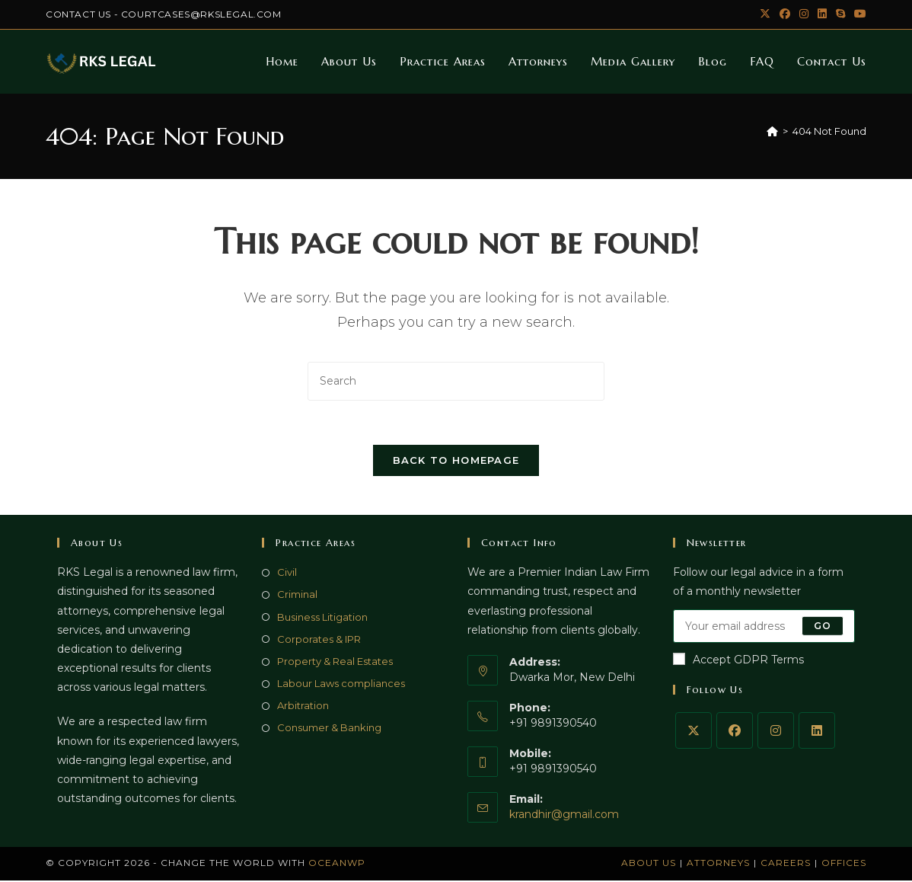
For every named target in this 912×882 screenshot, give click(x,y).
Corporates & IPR (319, 640)
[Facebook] (734, 732)
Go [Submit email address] (822, 627)
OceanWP (336, 864)
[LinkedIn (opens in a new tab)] (822, 14)
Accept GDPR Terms (738, 661)
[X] (693, 732)
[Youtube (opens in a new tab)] (858, 14)
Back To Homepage (456, 462)
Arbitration (303, 707)
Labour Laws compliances (341, 685)
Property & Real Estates (335, 663)
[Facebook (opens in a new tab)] (785, 14)
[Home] (772, 131)
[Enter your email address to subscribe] (764, 627)
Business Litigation (322, 618)
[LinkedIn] (817, 732)
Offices (843, 864)
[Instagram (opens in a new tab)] (804, 14)
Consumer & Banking (329, 730)
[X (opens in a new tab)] (765, 14)
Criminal (297, 596)
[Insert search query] (456, 381)
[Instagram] (775, 732)
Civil (287, 574)
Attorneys (718, 864)
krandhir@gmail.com (564, 816)
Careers (786, 864)
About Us (648, 864)
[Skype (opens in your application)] (840, 14)
